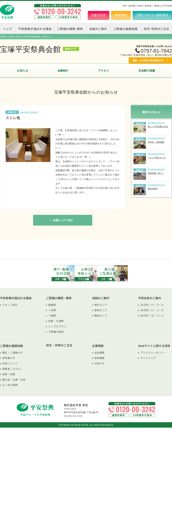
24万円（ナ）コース (152, 305)
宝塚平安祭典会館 (31, 36)
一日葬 (52, 310)
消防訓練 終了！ (156, 173)
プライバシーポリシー (153, 352)
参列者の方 (8, 358)
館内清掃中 (153, 188)
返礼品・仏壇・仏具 (13, 379)
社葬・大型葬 (56, 321)
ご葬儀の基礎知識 (11, 346)
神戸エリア (100, 305)
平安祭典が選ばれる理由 (16, 298)
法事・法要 (8, 374)
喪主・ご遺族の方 (12, 352)
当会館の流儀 (146, 70)
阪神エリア (100, 310)
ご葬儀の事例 (56, 332)
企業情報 (98, 346)
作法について (10, 363)
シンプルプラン (57, 326)
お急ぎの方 (98, 15)
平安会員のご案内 (149, 298)
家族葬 (52, 305)
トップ (8, 29)
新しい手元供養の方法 (158, 126)
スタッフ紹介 (10, 305)
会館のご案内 (15, 36)
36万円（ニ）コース (152, 310)
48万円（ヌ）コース (152, 315)
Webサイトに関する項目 (154, 346)
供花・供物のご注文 (156, 29)
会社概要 (99, 352)
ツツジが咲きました (157, 157)
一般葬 (52, 315)
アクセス (103, 70)
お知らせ (22, 70)
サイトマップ (148, 358)
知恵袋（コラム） (12, 368)
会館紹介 (63, 70)
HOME (3, 36)
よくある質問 (10, 385)
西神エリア (100, 315)
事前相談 (121, 15)
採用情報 (99, 358)
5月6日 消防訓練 (156, 142)
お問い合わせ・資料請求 (152, 15)
